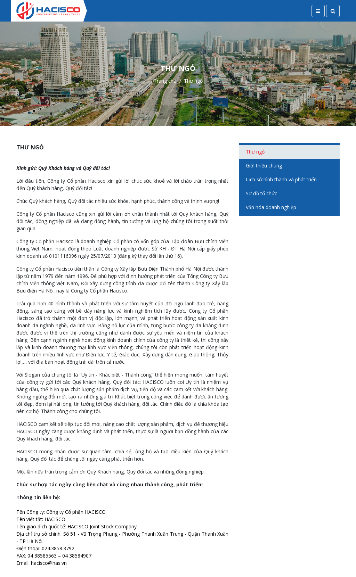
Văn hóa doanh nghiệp (271, 207)
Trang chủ (165, 80)
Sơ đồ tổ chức (261, 193)
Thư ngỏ (255, 151)
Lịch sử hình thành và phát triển (281, 179)
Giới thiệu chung (264, 165)
